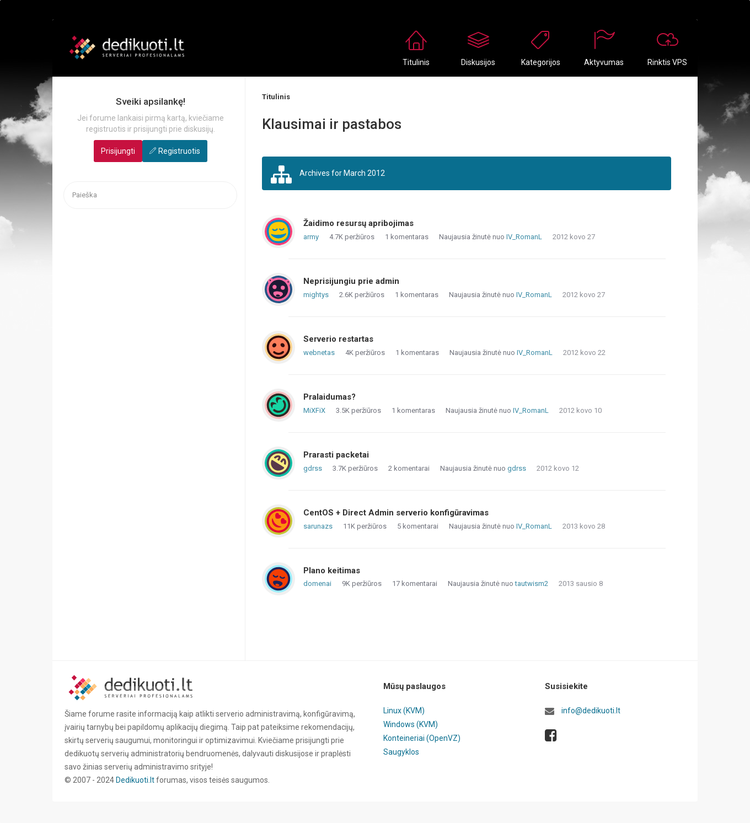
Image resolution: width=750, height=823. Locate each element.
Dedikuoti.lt (135, 780)
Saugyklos (401, 750)
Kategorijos (540, 62)
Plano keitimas (331, 570)
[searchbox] (150, 195)
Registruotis (179, 151)
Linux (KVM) (404, 710)
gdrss (312, 468)
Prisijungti (118, 151)
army (311, 237)
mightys (316, 295)
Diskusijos (478, 62)
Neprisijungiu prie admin (351, 281)
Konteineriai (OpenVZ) (421, 737)
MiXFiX (314, 410)
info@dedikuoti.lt (590, 710)
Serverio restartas (338, 339)
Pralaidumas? (329, 397)
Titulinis (416, 62)
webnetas (319, 352)
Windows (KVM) (410, 723)
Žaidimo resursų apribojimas (358, 223)
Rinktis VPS (667, 62)
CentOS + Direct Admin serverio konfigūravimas (396, 513)
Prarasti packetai (336, 455)
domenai (317, 583)
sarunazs (318, 526)
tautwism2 (531, 583)
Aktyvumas (604, 62)
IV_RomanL (524, 237)
